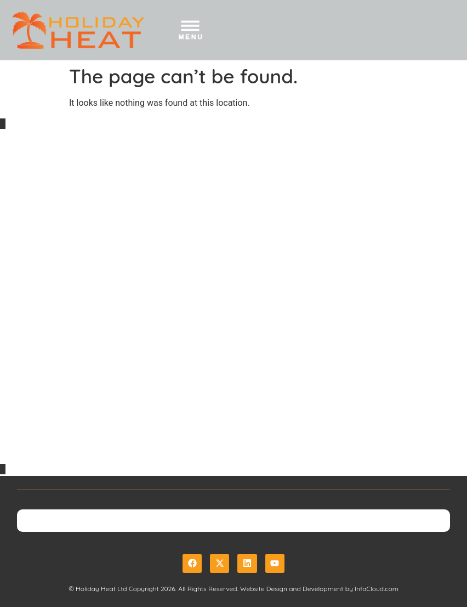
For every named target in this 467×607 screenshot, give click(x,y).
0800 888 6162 (57, 271)
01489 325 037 (57, 286)
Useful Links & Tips (50, 441)
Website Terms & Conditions (72, 375)
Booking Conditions (52, 359)
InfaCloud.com (376, 589)
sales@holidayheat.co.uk (96, 302)
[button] (191, 32)
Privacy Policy (38, 391)
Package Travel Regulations (72, 425)
